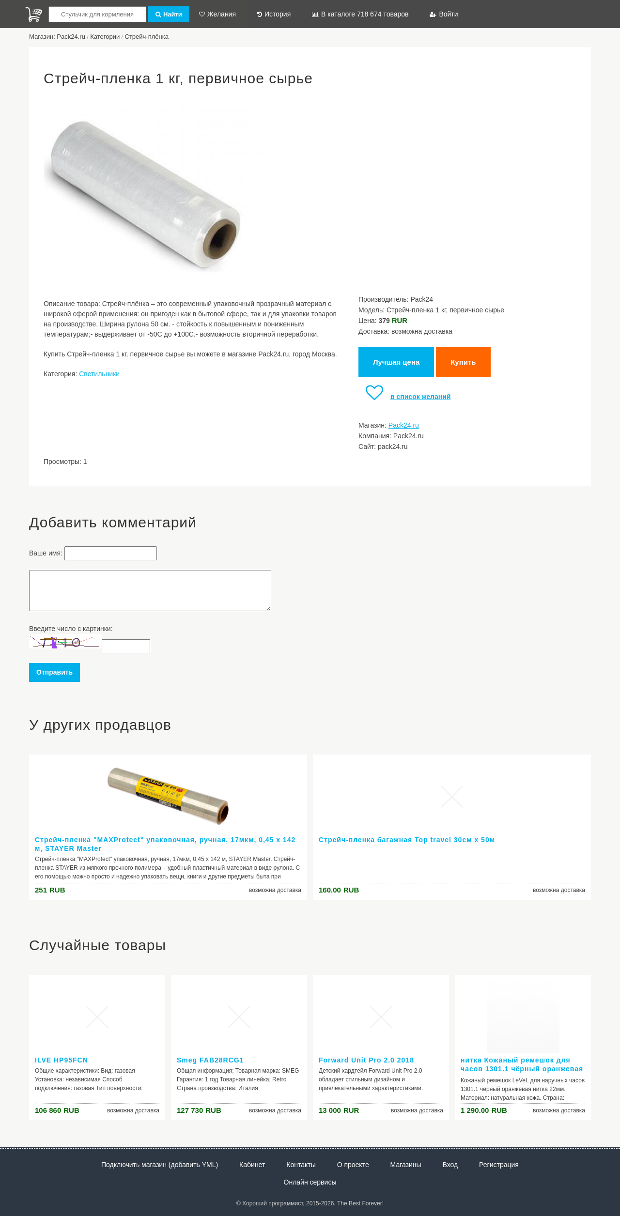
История (274, 14)
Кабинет (252, 1165)
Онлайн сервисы (310, 1182)
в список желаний (404, 396)
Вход (450, 1165)
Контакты (300, 1165)
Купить (463, 362)
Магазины (405, 1165)
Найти (168, 14)
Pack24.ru (403, 425)
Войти (444, 14)
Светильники (99, 374)
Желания (217, 14)
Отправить (54, 672)
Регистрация (499, 1165)
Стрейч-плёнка (147, 36)
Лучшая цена (396, 362)
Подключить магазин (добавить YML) (159, 1165)
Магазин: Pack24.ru (57, 36)
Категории (105, 36)
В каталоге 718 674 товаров (360, 14)
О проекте (353, 1165)
